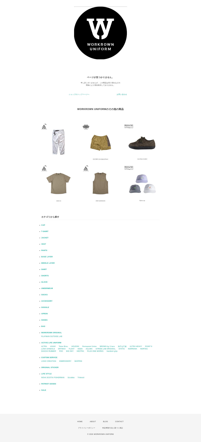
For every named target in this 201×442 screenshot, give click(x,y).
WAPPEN (78, 361)
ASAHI (53, 346)
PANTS (44, 250)
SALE (43, 390)
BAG (43, 326)
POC (61, 351)
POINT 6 (148, 346)
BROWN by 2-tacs (107, 346)
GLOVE (44, 282)
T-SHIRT (44, 231)
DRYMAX (62, 349)
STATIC (122, 349)
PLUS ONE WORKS (95, 351)
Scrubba (71, 377)
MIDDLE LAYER (48, 263)
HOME (80, 421)
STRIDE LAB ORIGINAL (106, 349)
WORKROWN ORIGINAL (51, 333)
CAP (43, 225)
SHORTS (45, 276)
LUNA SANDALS (48, 349)
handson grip (112, 351)
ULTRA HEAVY (136, 346)
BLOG (105, 421)
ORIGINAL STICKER (50, 367)
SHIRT (44, 269)
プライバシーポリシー (86, 428)
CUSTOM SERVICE (49, 357)
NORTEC (144, 349)
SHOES (44, 320)
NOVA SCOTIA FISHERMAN (52, 377)
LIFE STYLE (46, 374)
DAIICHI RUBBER (48, 351)
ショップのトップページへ (79, 94)
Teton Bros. (63, 346)
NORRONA (132, 349)
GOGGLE (45, 307)
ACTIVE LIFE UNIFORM (51, 343)
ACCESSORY (47, 301)
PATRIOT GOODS (48, 384)
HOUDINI (75, 346)
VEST (43, 244)
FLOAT (72, 349)
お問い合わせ (122, 94)
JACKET (44, 238)
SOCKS (44, 295)
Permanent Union (89, 346)
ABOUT (93, 421)
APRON (44, 314)
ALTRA (44, 346)
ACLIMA (89, 349)
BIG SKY (70, 351)
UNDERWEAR (47, 288)
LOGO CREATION (48, 361)
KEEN (80, 349)
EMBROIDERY (65, 361)
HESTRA (80, 351)
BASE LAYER (47, 257)
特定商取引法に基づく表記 (112, 428)
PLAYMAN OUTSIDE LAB (51, 336)
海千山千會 (122, 346)
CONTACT (119, 421)
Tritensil (81, 377)
